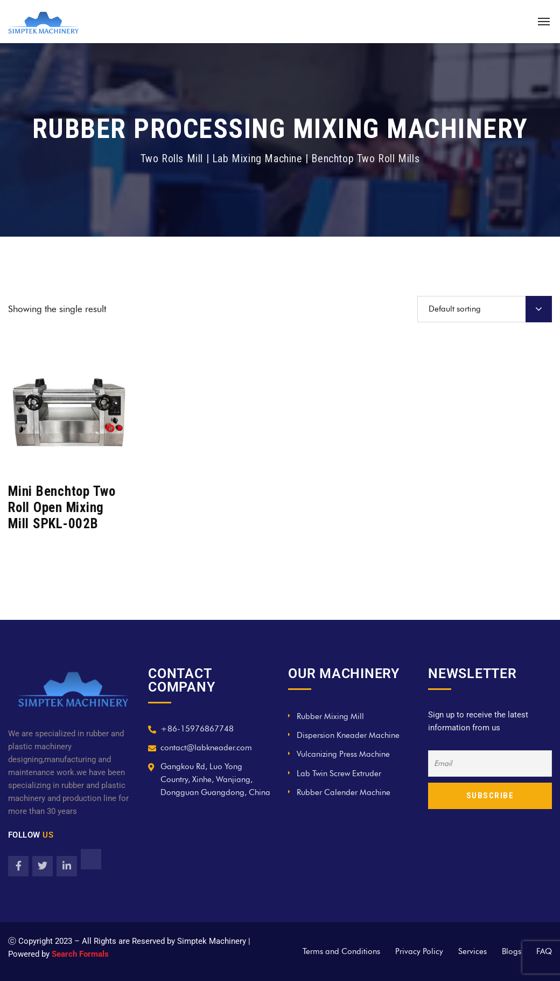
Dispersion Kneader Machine (348, 735)
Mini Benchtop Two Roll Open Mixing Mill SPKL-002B (62, 507)
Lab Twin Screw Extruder (339, 773)
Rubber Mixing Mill (330, 716)
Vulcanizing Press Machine (343, 754)
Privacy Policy (419, 951)
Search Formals (80, 954)
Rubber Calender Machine (343, 792)
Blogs (511, 951)
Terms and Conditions (341, 951)
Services (472, 951)
